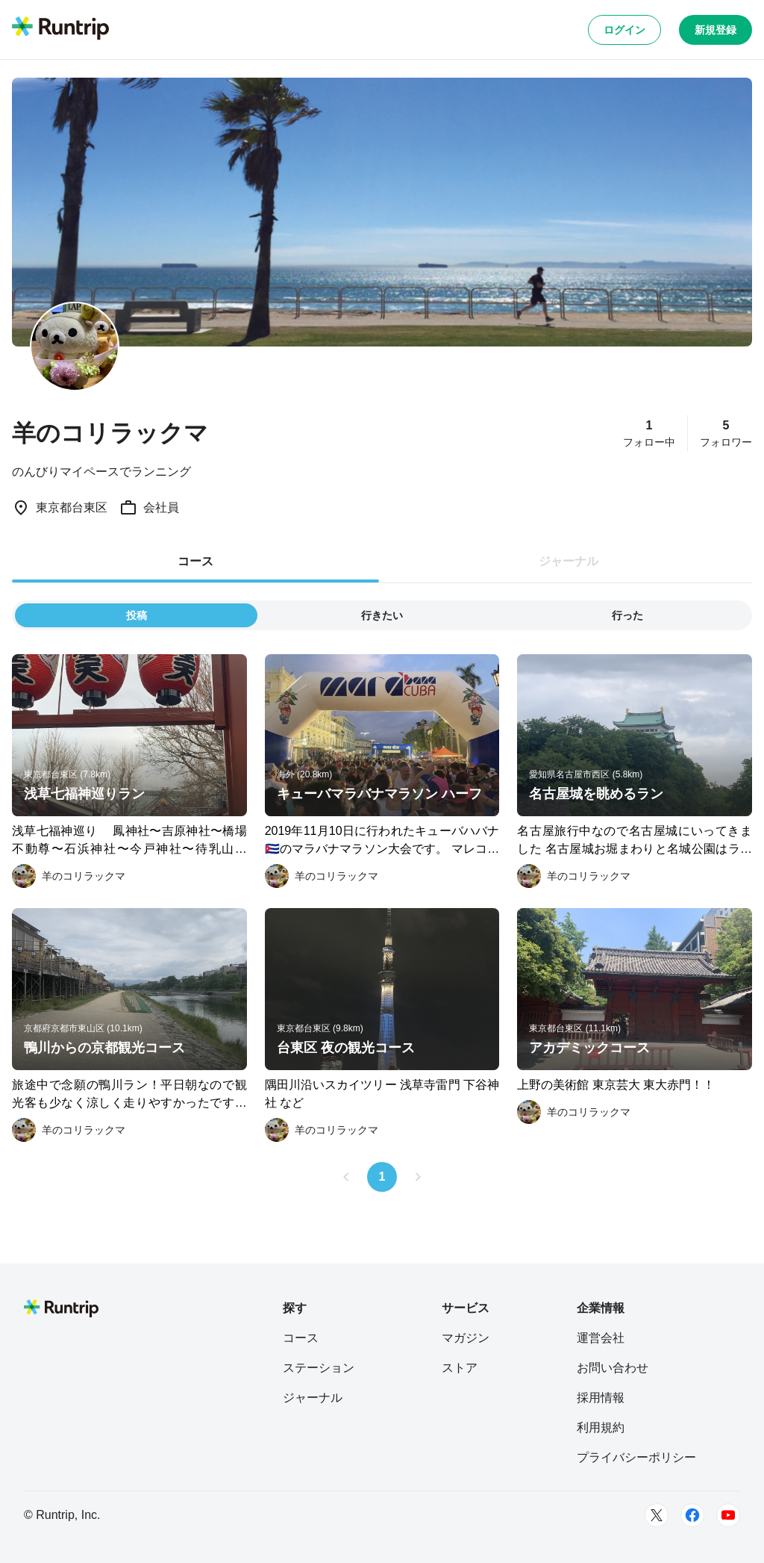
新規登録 (715, 30)
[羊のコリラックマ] (68, 876)
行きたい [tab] (382, 615)
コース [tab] (195, 561)
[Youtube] (728, 1515)
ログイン (624, 30)
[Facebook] (692, 1515)
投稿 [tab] (136, 615)
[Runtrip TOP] (60, 29)
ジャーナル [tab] (568, 561)
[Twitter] (656, 1515)
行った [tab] (627, 615)
